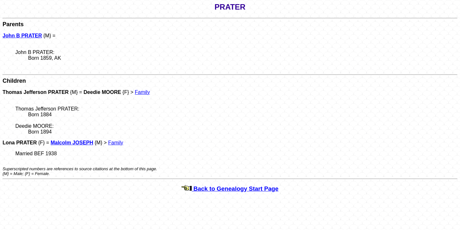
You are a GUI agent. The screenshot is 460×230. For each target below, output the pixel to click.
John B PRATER (22, 35)
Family (142, 92)
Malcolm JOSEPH (71, 142)
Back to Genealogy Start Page (229, 188)
